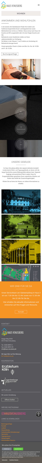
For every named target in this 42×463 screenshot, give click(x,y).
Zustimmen (18, 451)
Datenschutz (4, 461)
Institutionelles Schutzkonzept (10, 432)
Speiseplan (4, 434)
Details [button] (21, 205)
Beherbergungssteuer (7, 442)
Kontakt (21, 312)
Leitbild (3, 428)
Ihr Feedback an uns (7, 356)
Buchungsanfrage (10, 54)
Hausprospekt (5, 438)
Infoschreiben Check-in (8, 440)
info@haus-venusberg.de (8, 349)
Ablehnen (7, 451)
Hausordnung (5, 430)
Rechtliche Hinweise (14, 461)
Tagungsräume (5, 436)
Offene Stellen (10, 400)
